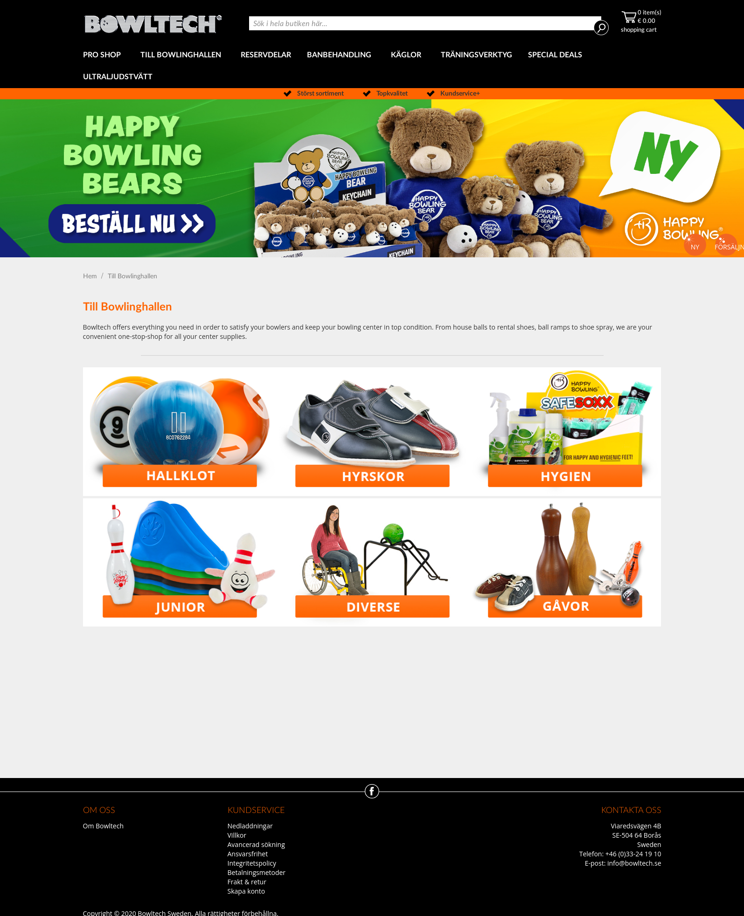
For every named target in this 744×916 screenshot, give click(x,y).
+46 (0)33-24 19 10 (633, 853)
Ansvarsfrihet (248, 853)
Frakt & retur (247, 881)
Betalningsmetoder (257, 872)
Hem (91, 276)
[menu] (372, 66)
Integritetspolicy (252, 863)
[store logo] (153, 22)
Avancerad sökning (256, 844)
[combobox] (425, 23)
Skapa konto (246, 891)
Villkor (237, 835)
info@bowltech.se (634, 863)
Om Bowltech (103, 825)
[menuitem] (103, 55)
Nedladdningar (250, 825)
